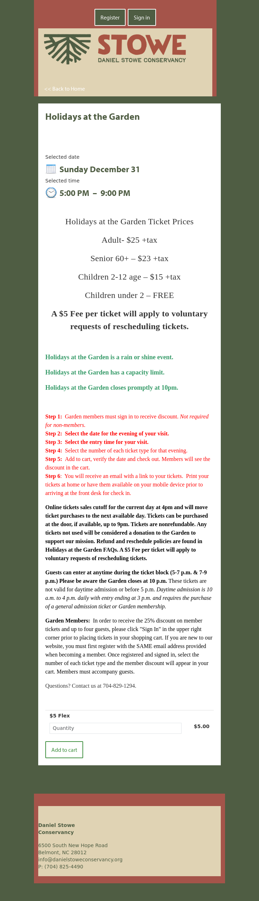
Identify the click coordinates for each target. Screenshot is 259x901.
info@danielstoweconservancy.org (80, 859)
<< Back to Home (64, 88)
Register (110, 17)
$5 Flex (60, 716)
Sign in (142, 17)
